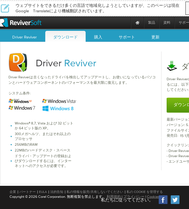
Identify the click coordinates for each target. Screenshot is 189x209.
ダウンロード (65, 37)
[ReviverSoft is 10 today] (125, 22)
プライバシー (134, 197)
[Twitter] (175, 203)
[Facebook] (163, 203)
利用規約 (114, 197)
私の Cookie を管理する (145, 192)
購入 (98, 37)
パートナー (27, 192)
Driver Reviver (24, 37)
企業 (13, 192)
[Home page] (137, 22)
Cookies (153, 197)
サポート (127, 37)
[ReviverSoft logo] (20, 22)
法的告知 (56, 192)
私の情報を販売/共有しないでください (95, 192)
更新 (155, 37)
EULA (43, 192)
